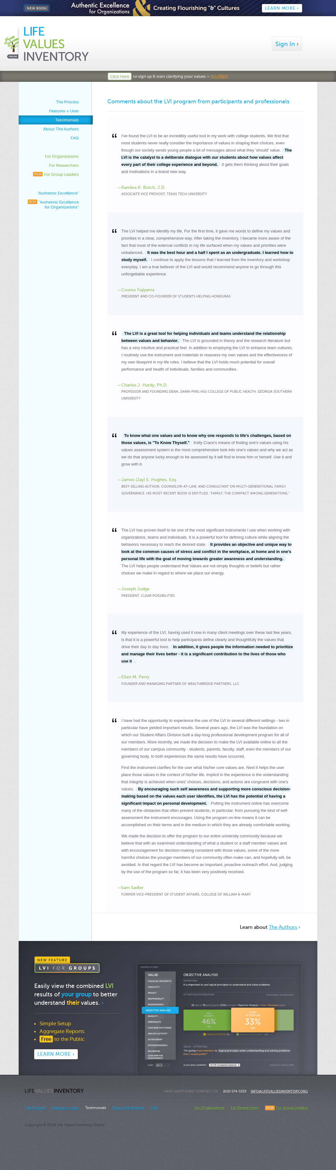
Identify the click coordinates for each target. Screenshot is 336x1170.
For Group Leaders (56, 174)
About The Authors (61, 129)
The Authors (283, 927)
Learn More (56, 1054)
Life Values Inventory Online (54, 1090)
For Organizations (62, 156)
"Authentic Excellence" (58, 193)
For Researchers (64, 165)
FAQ (75, 138)
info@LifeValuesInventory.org (279, 1091)
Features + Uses (64, 111)
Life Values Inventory (46, 43)
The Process (67, 102)
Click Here (119, 76)
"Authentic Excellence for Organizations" (53, 204)
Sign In (287, 44)
